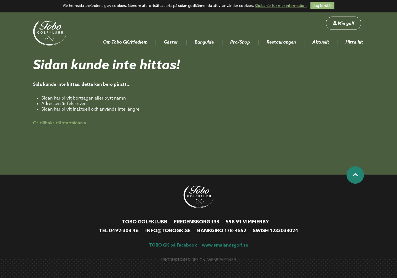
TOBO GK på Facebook (173, 245)
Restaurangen (281, 42)
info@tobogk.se (168, 230)
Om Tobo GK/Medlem (125, 42)
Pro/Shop (240, 42)
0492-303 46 (124, 230)
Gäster (171, 42)
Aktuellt (320, 42)
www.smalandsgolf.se (225, 245)
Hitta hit (354, 42)
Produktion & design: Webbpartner (198, 259)
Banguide (204, 42)
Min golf (343, 23)
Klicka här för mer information (281, 5)
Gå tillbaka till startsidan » (59, 122)
